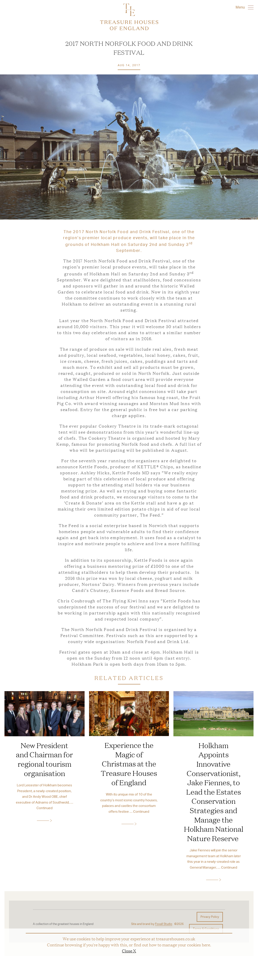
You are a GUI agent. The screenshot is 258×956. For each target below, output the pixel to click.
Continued (44, 808)
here (206, 945)
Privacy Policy (209, 916)
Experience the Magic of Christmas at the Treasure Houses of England (129, 763)
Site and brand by (151, 924)
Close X (129, 951)
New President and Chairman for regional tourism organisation (44, 759)
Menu (245, 7)
